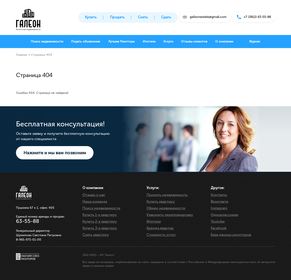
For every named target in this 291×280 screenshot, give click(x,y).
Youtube (218, 221)
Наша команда (94, 201)
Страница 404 (41, 55)
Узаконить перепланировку (169, 215)
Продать (117, 17)
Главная (21, 55)
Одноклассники (224, 215)
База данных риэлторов (231, 235)
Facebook (219, 228)
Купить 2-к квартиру (99, 221)
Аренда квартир (160, 228)
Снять (143, 17)
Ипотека (153, 221)
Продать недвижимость (167, 195)
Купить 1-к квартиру (99, 215)
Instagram (219, 208)
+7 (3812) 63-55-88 (257, 17)
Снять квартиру (95, 235)
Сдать (166, 17)
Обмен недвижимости (165, 208)
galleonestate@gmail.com (208, 17)
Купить (91, 17)
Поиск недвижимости (101, 208)
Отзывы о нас (93, 195)
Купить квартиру (160, 201)
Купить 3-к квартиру (99, 228)
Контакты (219, 195)
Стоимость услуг (161, 235)
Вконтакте (219, 201)
